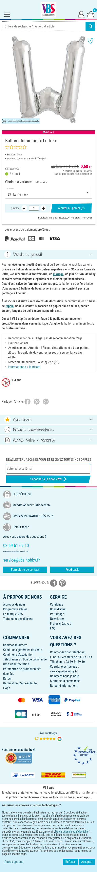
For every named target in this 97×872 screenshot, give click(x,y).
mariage (58, 274)
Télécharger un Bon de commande (25, 659)
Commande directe (15, 645)
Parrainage (57, 614)
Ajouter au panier (71, 208)
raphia (10, 306)
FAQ (52, 628)
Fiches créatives (60, 623)
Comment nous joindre (64, 676)
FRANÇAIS (48, 819)
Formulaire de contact (25, 570)
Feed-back (72, 570)
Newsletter (57, 619)
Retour (7, 678)
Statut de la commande (65, 681)
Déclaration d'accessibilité (20, 683)
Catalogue (56, 604)
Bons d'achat (58, 609)
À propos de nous (14, 604)
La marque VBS (13, 614)
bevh (32, 750)
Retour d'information (63, 686)
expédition (87, 173)
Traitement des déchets (18, 619)
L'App (6, 688)
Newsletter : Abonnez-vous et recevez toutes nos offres (48, 459)
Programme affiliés (15, 609)
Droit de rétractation (16, 664)
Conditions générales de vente (22, 650)
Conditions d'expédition (18, 654)
